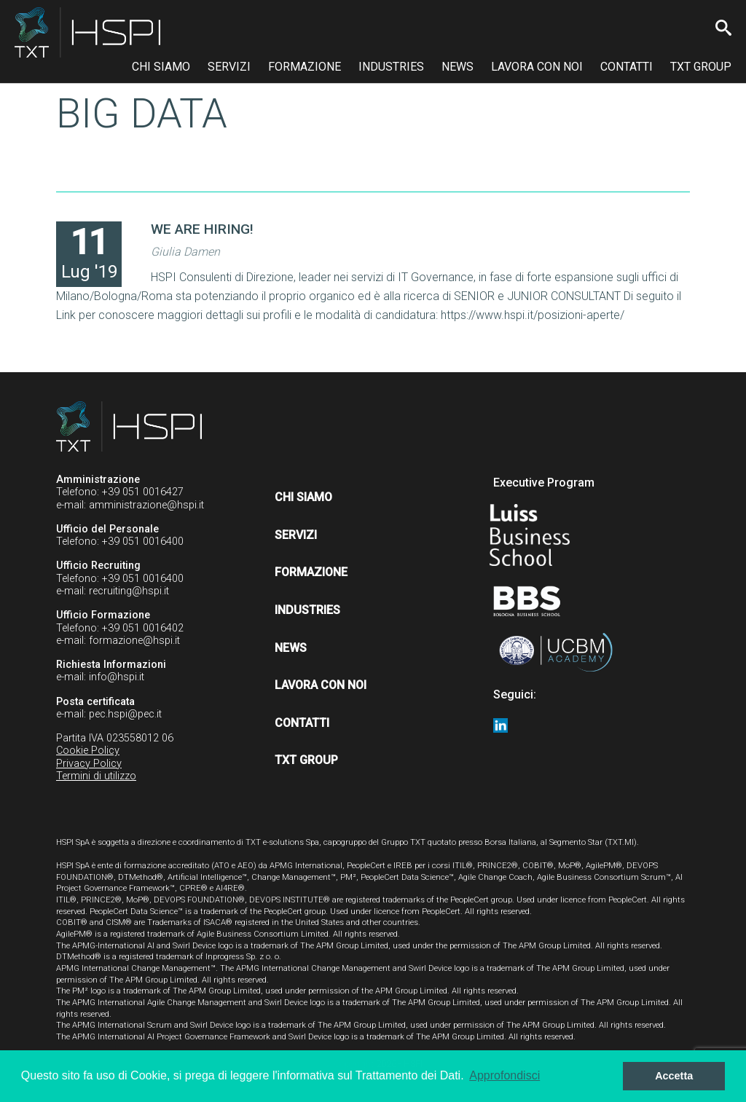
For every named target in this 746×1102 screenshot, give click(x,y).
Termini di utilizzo (96, 776)
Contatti (626, 67)
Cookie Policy (87, 750)
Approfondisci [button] (504, 1075)
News (457, 67)
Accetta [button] (674, 1076)
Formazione (304, 67)
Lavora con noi (537, 67)
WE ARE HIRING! (202, 229)
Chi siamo (161, 67)
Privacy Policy (89, 763)
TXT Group (700, 67)
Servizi (229, 67)
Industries (391, 67)
